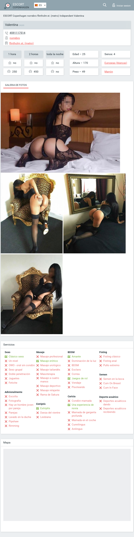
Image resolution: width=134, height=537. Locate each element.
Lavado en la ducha (20, 417)
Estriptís (45, 408)
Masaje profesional (51, 356)
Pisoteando (78, 387)
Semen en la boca (113, 378)
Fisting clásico (111, 356)
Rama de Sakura (49, 394)
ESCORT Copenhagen (15, 15)
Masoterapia (47, 374)
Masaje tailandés (50, 369)
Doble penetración (19, 374)
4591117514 (17, 32)
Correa (76, 374)
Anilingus (77, 429)
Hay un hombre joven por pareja (21, 406)
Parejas (13, 412)
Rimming (14, 425)
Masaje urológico (50, 365)
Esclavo (76, 369)
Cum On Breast (112, 383)
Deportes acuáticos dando (114, 402)
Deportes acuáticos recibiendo (114, 410)
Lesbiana (45, 417)
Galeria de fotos (16, 85)
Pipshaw (13, 421)
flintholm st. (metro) (48, 15)
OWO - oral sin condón (22, 365)
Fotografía (15, 400)
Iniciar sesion (122, 5)
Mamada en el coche (84, 420)
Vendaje (76, 382)
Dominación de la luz (84, 360)
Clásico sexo (16, 356)
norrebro (32, 15)
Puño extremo (111, 365)
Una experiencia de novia (83, 406)
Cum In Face (110, 387)
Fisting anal (110, 360)
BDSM (75, 365)
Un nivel (13, 360)
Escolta (13, 396)
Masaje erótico (49, 360)
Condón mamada (82, 400)
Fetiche (13, 382)
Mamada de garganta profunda (84, 414)
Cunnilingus (78, 424)
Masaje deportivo (50, 385)
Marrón (109, 71)
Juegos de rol (80, 378)
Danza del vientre (50, 412)
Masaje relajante (50, 390)
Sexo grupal (15, 369)
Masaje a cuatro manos (49, 379)
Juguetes (14, 378)
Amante (76, 356)
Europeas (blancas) (116, 63)
